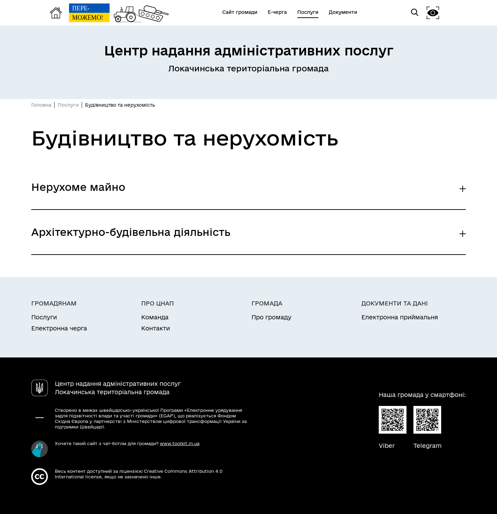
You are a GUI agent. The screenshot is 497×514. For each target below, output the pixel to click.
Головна (41, 105)
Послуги (68, 105)
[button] (433, 12)
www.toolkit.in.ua (179, 443)
